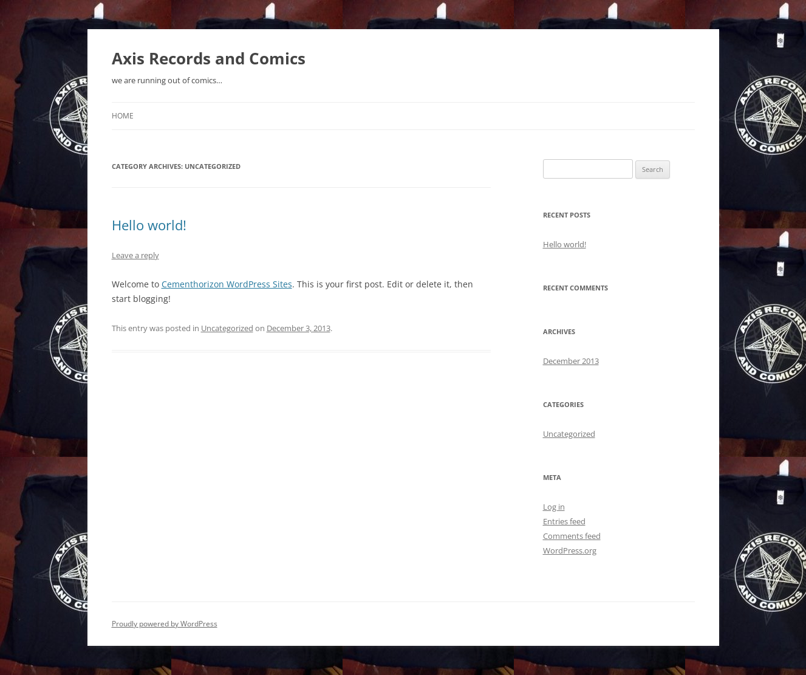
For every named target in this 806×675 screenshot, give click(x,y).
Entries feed (564, 521)
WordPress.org (569, 550)
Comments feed (572, 535)
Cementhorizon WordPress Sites (227, 284)
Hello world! (149, 225)
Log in (554, 506)
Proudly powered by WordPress (164, 623)
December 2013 (571, 360)
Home (123, 116)
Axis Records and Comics (209, 58)
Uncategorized (227, 328)
